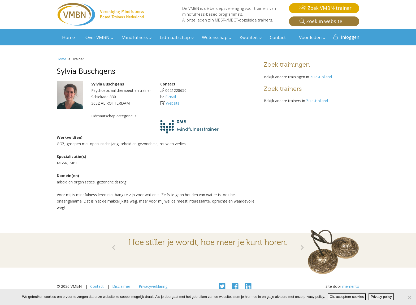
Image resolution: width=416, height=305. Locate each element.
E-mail (170, 96)
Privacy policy (381, 297)
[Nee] (409, 297)
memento (350, 286)
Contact (97, 286)
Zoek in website (321, 21)
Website (173, 103)
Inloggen (350, 37)
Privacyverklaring (153, 286)
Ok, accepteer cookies (347, 297)
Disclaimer (121, 286)
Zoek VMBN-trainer (326, 8)
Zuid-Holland (321, 76)
